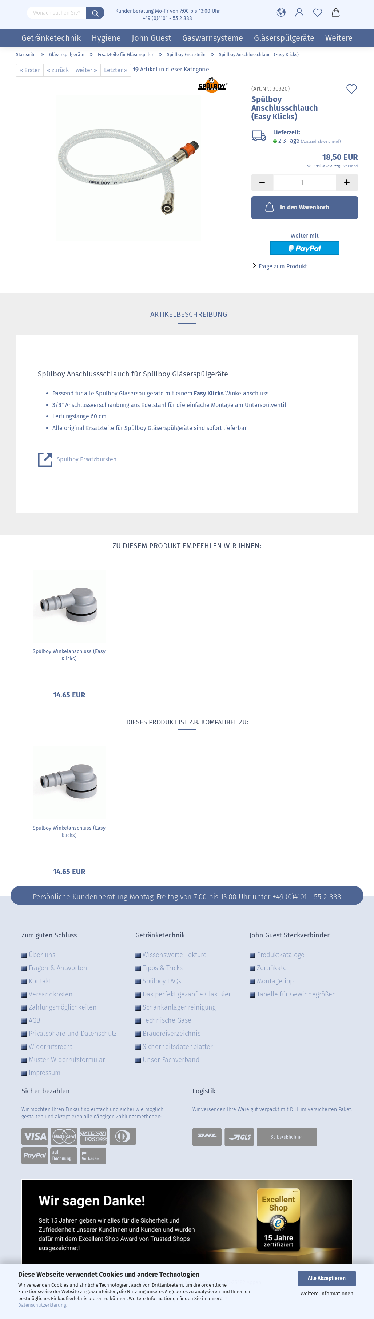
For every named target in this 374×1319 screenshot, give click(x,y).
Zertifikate (272, 968)
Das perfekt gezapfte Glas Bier (187, 994)
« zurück (58, 70)
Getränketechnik (51, 38)
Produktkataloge (281, 955)
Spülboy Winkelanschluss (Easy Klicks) (69, 655)
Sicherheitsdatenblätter (178, 1047)
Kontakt (40, 981)
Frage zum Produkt (283, 266)
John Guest (151, 38)
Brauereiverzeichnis (171, 1034)
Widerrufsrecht (50, 1047)
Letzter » (115, 70)
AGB (34, 1020)
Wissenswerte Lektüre (175, 955)
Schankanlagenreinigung (179, 1007)
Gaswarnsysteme (212, 38)
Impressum (44, 1073)
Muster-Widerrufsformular (67, 1060)
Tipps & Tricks (163, 968)
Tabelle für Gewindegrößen (296, 994)
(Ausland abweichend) (321, 141)
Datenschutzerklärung (42, 1305)
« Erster (30, 70)
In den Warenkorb (296, 207)
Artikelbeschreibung (187, 314)
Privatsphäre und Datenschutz (73, 1034)
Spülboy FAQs (162, 981)
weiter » (86, 70)
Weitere (339, 38)
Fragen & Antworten (58, 968)
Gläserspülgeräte (284, 38)
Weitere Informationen (327, 1294)
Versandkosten (51, 994)
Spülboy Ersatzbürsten (86, 459)
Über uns (42, 955)
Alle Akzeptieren (327, 1278)
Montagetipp (275, 981)
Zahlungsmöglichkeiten (63, 1007)
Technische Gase (167, 1020)
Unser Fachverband (171, 1060)
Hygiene (106, 38)
